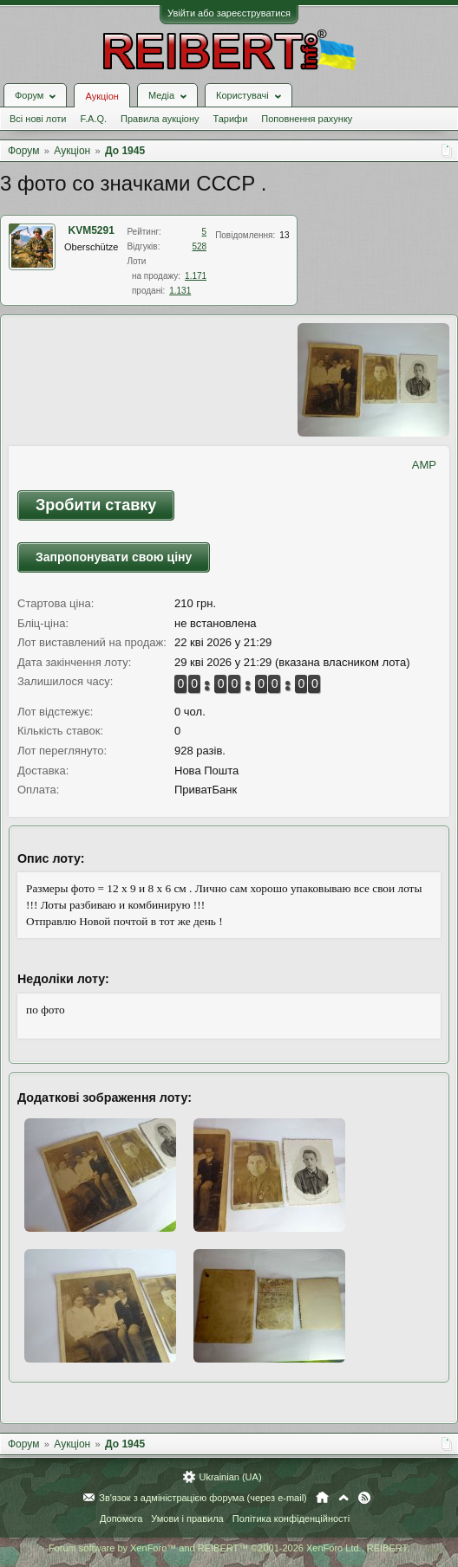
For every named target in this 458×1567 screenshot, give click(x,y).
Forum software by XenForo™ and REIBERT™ (229, 1548)
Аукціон (101, 96)
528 (199, 246)
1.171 (195, 276)
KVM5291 (91, 230)
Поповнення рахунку (306, 118)
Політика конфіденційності (291, 1518)
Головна (322, 1498)
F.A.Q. (93, 118)
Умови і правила (187, 1518)
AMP (424, 464)
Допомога (121, 1518)
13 (284, 235)
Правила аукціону (160, 118)
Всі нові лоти (38, 118)
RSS (364, 1498)
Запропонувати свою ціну (114, 557)
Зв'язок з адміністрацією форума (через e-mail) (203, 1498)
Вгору (343, 1498)
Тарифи (230, 118)
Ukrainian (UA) (230, 1477)
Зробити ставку (96, 505)
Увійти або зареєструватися (229, 13)
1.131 (180, 290)
